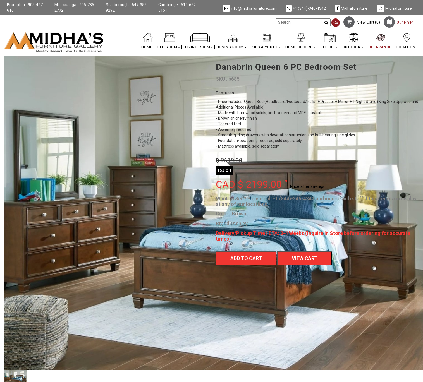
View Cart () (361, 22)
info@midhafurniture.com (250, 8)
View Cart (304, 258)
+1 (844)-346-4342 (306, 8)
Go (335, 22)
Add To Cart (246, 258)
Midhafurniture (351, 8)
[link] (263, 34)
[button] (169, 42)
